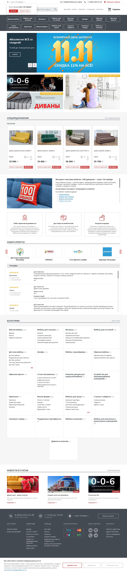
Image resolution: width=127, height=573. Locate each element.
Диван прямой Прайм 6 (102, 151)
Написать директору (113, 529)
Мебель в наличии (99, 26)
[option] (63, 53)
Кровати (40, 333)
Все (32, 368)
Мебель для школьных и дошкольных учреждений (105, 421)
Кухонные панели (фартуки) (74, 405)
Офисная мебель (99, 19)
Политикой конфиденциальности (15, 570)
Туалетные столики (43, 405)
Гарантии (81, 9)
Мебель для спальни (27, 19)
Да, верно (13, 11)
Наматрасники (70, 342)
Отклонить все (112, 565)
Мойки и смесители (72, 409)
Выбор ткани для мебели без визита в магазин (52, 545)
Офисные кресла (113, 19)
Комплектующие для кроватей (47, 342)
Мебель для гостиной (56, 19)
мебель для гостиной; (66, 197)
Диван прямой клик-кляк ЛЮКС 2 (77, 151)
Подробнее (10, 502)
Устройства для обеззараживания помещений (102, 376)
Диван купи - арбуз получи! (17, 495)
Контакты (99, 9)
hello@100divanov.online (73, 2)
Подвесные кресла (43, 380)
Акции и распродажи (14, 532)
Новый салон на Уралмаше (58, 495)
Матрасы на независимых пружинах (77, 338)
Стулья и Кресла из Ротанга (46, 378)
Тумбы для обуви (15, 402)
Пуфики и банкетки (15, 338)
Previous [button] (6, 252)
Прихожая (28, 27)
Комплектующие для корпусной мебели (75, 375)
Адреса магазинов (112, 532)
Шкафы (85, 19)
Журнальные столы (43, 409)
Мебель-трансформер (76, 352)
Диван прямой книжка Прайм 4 (20, 151)
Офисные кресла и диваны (103, 355)
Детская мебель (70, 19)
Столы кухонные (71, 402)
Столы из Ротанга (43, 382)
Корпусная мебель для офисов (104, 358)
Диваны (11, 333)
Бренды (28, 529)
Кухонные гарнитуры (72, 400)
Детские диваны (14, 355)
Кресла (11, 335)
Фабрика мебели (32, 546)
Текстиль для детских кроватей (19, 362)
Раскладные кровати (44, 340)
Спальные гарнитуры (44, 335)
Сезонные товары (85, 26)
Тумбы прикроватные (44, 338)
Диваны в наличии (60, 441)
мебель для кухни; (65, 201)
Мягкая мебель (13, 19)
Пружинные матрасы (72, 335)
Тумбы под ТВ (42, 407)
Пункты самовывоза (113, 534)
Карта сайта (116, 321)
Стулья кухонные (99, 400)
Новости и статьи (32, 534)
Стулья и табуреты (70, 26)
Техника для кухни (71, 407)
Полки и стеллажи (43, 400)
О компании (91, 9)
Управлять (92, 565)
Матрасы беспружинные (73, 340)
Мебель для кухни (56, 26)
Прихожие (12, 400)
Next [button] (121, 252)
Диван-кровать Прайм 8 (46, 151)
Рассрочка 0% (93, 495)
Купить (29, 167)
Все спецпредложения (112, 118)
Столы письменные (13, 26)
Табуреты (97, 402)
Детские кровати (14, 360)
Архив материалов (113, 470)
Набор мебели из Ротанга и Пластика (46, 385)
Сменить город (24, 11)
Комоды (40, 402)
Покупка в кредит (50, 537)
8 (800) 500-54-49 (95, 2)
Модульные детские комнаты (19, 358)
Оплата (74, 9)
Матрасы (42, 19)
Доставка (67, 9)
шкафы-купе (63, 203)
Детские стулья (14, 365)
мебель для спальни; (66, 199)
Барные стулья (99, 405)
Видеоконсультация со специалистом (52, 540)
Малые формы (42, 27)
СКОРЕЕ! (15, 54)
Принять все (72, 565)
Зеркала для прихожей (16, 405)
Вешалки (12, 407)
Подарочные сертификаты (49, 420)
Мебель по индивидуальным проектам (32, 541)
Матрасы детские (71, 333)
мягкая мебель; (64, 194)
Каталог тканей (31, 532)
